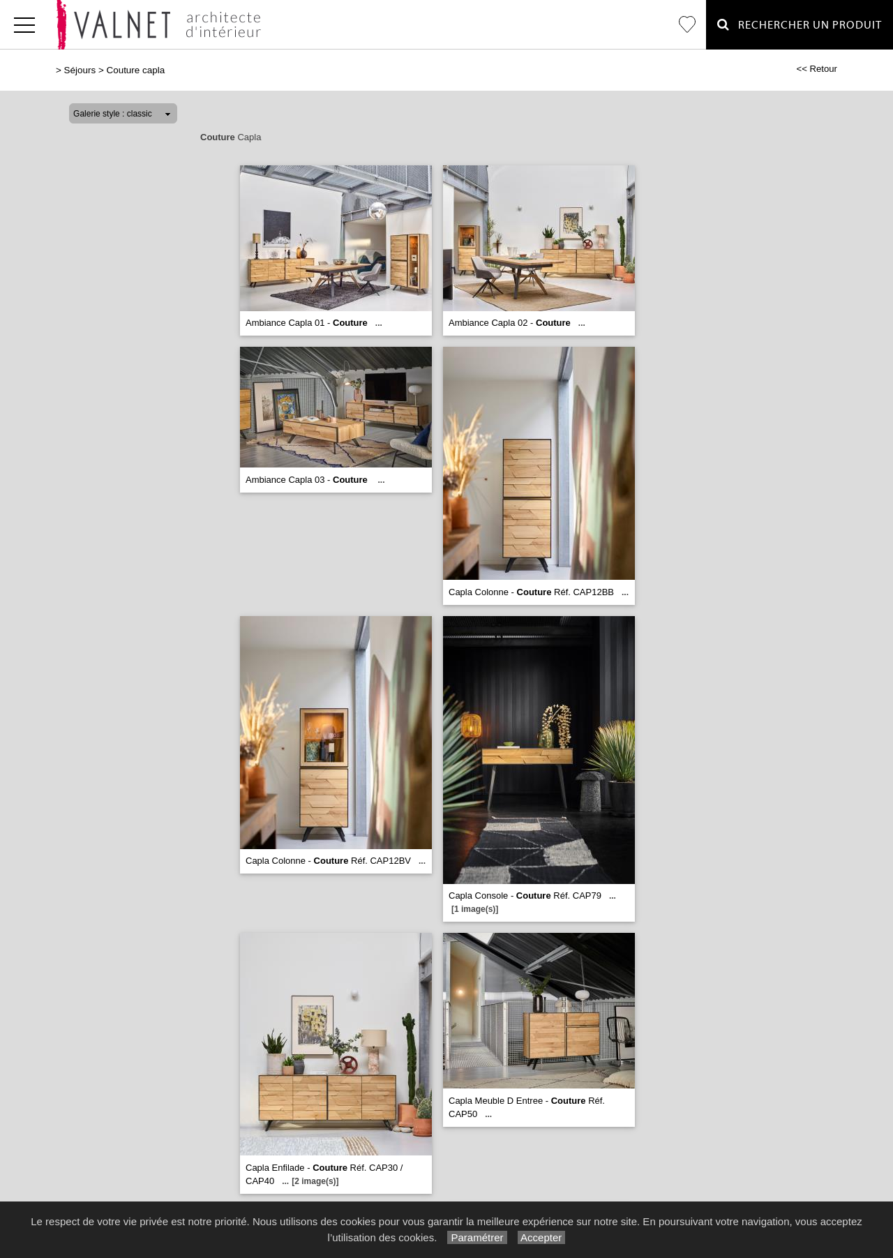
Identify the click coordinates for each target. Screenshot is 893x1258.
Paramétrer (477, 1237)
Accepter (541, 1237)
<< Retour (816, 68)
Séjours (80, 70)
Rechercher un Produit (799, 24)
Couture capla (135, 70)
